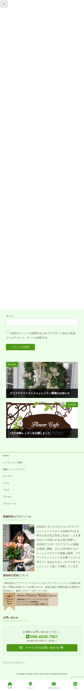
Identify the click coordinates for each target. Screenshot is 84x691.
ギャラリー (8, 476)
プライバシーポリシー (14, 662)
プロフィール (9, 503)
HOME (10, 685)
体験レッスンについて (14, 469)
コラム (6, 483)
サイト (10, 316)
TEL (75, 685)
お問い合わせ (53, 685)
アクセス (7, 496)
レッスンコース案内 (13, 462)
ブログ (6, 490)
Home (6, 455)
